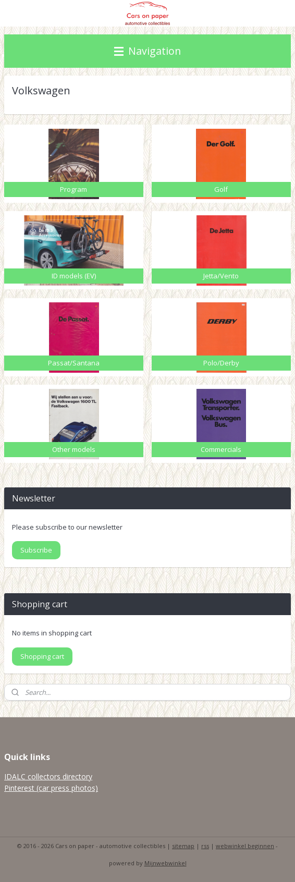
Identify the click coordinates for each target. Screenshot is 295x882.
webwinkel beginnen (245, 846)
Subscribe (36, 550)
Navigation (147, 51)
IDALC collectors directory (48, 776)
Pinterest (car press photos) (51, 788)
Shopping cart (42, 656)
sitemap (183, 846)
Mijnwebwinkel (165, 863)
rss (205, 846)
